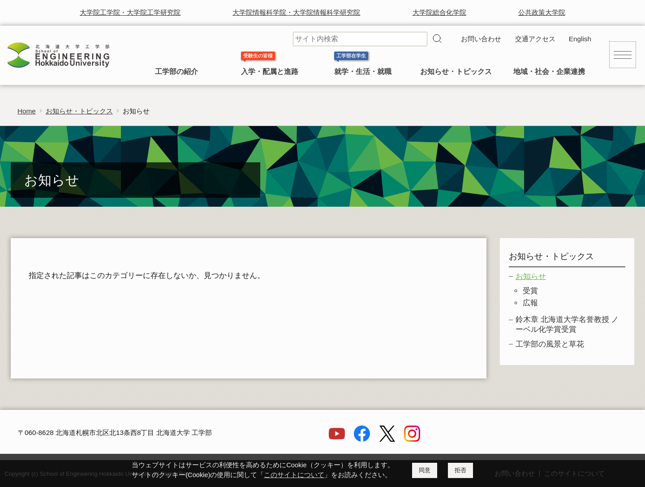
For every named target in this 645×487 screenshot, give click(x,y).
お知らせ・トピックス (456, 71)
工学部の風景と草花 (550, 344)
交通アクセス (535, 39)
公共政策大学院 (541, 12)
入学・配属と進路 (269, 71)
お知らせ (531, 276)
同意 (424, 470)
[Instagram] (412, 439)
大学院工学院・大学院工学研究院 (130, 12)
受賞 (530, 291)
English (580, 39)
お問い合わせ (481, 39)
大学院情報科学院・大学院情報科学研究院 (296, 12)
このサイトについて (294, 474)
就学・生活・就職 (362, 71)
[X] (387, 439)
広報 (530, 303)
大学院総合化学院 (439, 12)
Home (26, 111)
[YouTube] (337, 439)
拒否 (460, 470)
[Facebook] (362, 439)
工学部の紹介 (176, 71)
